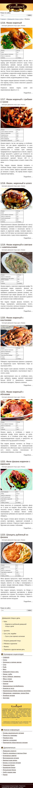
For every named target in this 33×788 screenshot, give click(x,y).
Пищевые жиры (8, 738)
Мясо (4, 669)
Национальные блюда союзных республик (16, 691)
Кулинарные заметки (9, 755)
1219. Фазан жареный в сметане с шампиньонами (16, 245)
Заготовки (6, 698)
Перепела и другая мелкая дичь (14, 649)
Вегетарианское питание (11, 758)
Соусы (5, 660)
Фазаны (23, 25)
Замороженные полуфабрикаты (13, 686)
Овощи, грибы (7, 674)
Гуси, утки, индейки (10, 633)
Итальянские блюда (9, 770)
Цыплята (7, 630)
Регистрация (28, 1)
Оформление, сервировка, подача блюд (16, 693)
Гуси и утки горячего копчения (15, 636)
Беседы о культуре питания (12, 763)
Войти (19, 1)
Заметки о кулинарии (10, 740)
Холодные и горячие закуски (12, 662)
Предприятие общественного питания (15, 742)
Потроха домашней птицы (12, 640)
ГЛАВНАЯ (6, 657)
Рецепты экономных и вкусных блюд (15, 753)
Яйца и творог (7, 679)
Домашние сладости (9, 751)
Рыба (4, 667)
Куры (5, 621)
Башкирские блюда (9, 767)
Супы (4, 664)
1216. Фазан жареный (11, 23)
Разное (5, 774)
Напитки (5, 683)
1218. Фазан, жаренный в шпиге (16, 183)
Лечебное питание (9, 695)
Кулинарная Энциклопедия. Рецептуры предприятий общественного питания (13, 786)
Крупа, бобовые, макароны (12, 676)
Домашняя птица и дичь (14, 25)
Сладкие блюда (8, 681)
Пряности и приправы (10, 735)
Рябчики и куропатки (10, 643)
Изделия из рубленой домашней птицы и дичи (15, 625)
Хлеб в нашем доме (9, 772)
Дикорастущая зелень (10, 760)
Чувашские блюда (9, 765)
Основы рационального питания (13, 733)
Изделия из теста (8, 688)
